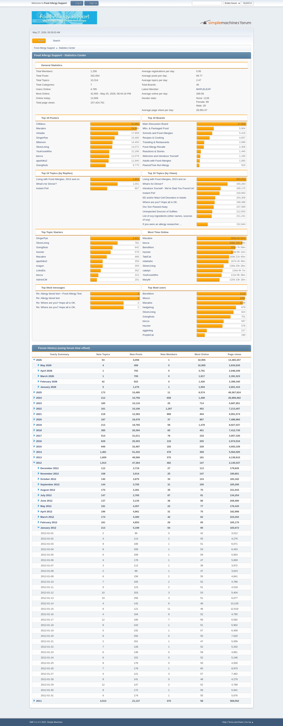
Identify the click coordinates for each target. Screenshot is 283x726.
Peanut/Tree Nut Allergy (156, 165)
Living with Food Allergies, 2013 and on (58, 179)
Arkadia (40, 133)
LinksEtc (41, 270)
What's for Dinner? (46, 183)
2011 (39, 700)
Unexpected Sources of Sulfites (160, 211)
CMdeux (41, 123)
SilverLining (42, 146)
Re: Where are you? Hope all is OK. (56, 302)
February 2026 (48, 381)
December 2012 (49, 468)
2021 (39, 414)
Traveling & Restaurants (156, 142)
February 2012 (48, 522)
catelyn (146, 270)
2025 (39, 392)
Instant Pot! (42, 188)
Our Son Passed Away (155, 206)
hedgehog (148, 307)
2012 (39, 462)
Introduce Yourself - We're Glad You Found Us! (168, 188)
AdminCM (41, 279)
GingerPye (42, 137)
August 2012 (47, 489)
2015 (39, 446)
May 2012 (45, 506)
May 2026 (45, 365)
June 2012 (46, 500)
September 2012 (49, 484)
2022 (39, 408)
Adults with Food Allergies (157, 160)
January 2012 (48, 527)
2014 (39, 452)
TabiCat (147, 256)
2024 (39, 397)
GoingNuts (42, 165)
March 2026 (47, 376)
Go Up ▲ (249, 722)
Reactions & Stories (153, 151)
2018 (39, 430)
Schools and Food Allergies (158, 133)
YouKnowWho (44, 151)
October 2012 (48, 479)
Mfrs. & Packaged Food (156, 128)
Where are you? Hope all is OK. (160, 202)
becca (39, 156)
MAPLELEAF (203, 89)
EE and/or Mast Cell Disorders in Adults (164, 197)
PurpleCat (148, 334)
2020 (39, 419)
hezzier (40, 252)
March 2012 (47, 517)
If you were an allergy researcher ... (162, 224)
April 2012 (46, 511)
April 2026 (46, 370)
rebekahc (148, 261)
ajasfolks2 (41, 160)
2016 (39, 441)
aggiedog (148, 330)
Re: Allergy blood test (48, 298)
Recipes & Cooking (153, 137)
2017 (39, 435)
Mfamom (41, 142)
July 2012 (46, 495)
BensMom (148, 247)
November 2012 (49, 473)
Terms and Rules (235, 722)
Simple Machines (54, 722)
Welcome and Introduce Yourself (160, 156)
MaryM (146, 279)
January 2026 (48, 387)
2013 (39, 457)
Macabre (41, 128)
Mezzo (146, 298)
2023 (39, 403)
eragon (40, 265)
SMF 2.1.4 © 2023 (37, 722)
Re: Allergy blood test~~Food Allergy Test (59, 293)
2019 (39, 425)
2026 (39, 360)
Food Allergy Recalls (154, 146)
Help (224, 722)
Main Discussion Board (155, 123)
